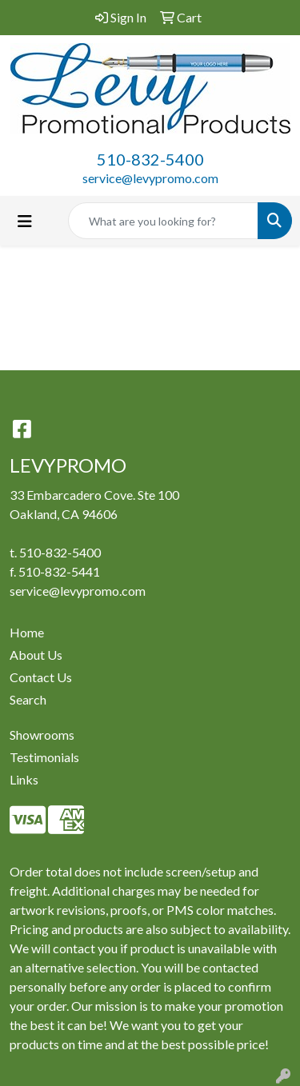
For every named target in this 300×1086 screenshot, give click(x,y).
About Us (36, 654)
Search (28, 699)
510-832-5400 (150, 159)
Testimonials (44, 757)
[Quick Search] (163, 220)
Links (24, 779)
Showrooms (42, 734)
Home (27, 632)
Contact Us (41, 677)
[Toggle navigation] (25, 221)
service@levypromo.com (150, 178)
